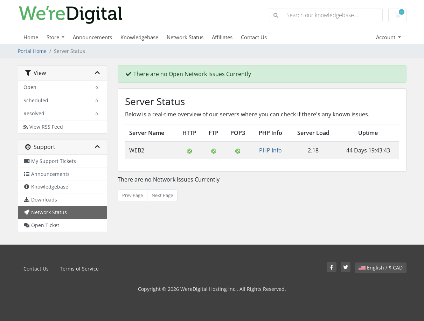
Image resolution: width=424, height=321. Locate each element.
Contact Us (254, 37)
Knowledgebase (139, 37)
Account (386, 37)
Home (30, 37)
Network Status (185, 37)
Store (54, 37)
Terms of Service (79, 268)
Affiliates (222, 37)
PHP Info (270, 150)
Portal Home (32, 51)
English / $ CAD (381, 267)
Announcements (92, 37)
